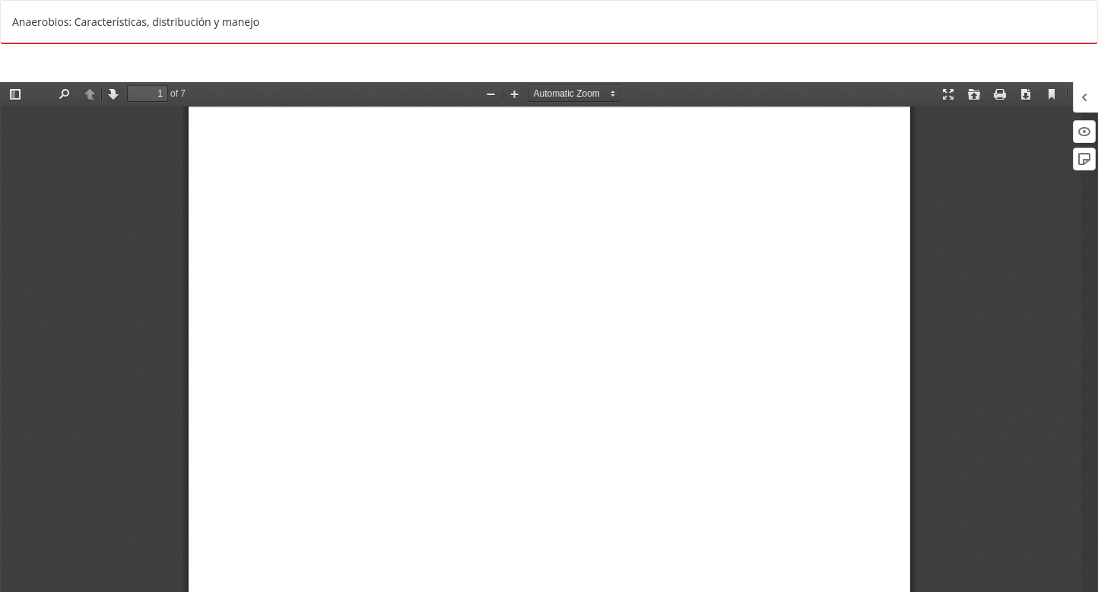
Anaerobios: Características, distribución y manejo (135, 21)
